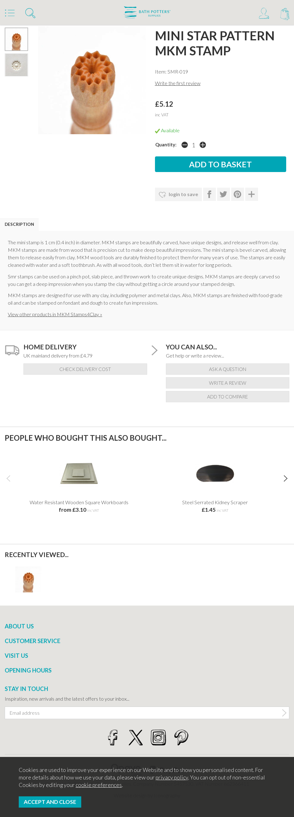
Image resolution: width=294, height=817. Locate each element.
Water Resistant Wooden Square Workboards (79, 502)
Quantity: (166, 144)
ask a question (227, 369)
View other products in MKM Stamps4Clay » (55, 314)
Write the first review (178, 83)
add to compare (227, 396)
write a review (227, 383)
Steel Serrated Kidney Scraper (215, 502)
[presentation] (8, 478)
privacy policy (172, 777)
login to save (178, 195)
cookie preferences (99, 785)
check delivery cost (85, 369)
